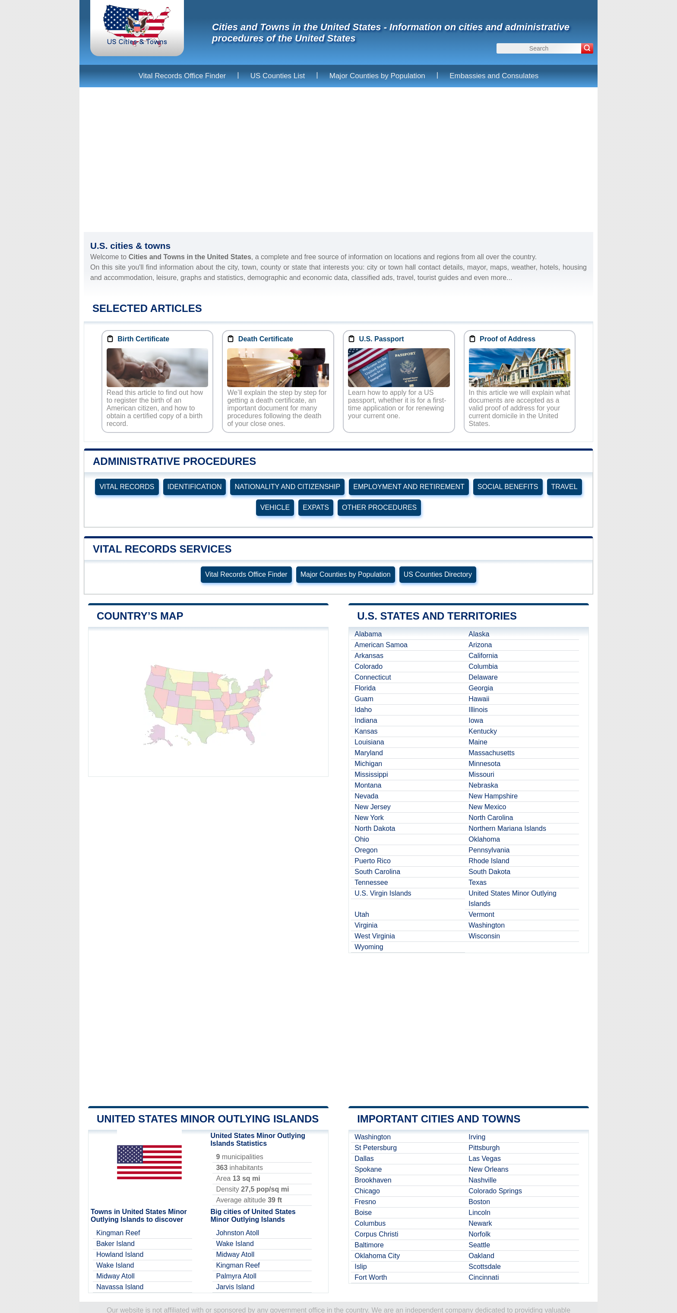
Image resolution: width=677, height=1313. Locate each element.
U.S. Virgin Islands (382, 893)
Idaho (363, 709)
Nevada (366, 796)
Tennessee (371, 882)
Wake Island (115, 1265)
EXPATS (316, 507)
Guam (363, 699)
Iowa (475, 720)
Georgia (480, 688)
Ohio (361, 839)
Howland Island (119, 1254)
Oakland (481, 1255)
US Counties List (277, 76)
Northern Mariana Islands (507, 828)
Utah (361, 914)
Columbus (370, 1223)
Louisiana (369, 742)
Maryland (368, 753)
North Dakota (374, 828)
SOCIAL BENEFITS (508, 486)
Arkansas (368, 655)
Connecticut (372, 677)
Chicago (367, 1191)
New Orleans (488, 1169)
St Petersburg (375, 1147)
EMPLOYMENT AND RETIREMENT (409, 486)
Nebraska (483, 785)
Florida (365, 688)
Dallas (363, 1158)
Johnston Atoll (237, 1233)
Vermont (481, 914)
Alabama (368, 634)
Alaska (478, 634)
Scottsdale (484, 1266)
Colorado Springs (495, 1191)
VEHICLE (275, 507)
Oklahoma (484, 839)
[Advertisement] (338, 159)
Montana (367, 785)
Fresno (365, 1201)
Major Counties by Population (377, 76)
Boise (363, 1212)
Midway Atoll (115, 1276)
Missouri (481, 774)
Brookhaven (372, 1180)
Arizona (480, 645)
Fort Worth (370, 1277)
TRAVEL (564, 486)
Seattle (479, 1245)
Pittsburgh (484, 1147)
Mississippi (371, 774)
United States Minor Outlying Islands (512, 898)
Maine (477, 742)
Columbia (483, 666)
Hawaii (478, 699)
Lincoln (479, 1212)
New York (369, 817)
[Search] (587, 48)
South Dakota (489, 871)
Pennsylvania (488, 850)
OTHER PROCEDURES (379, 507)
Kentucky (482, 731)
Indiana (365, 720)
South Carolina (377, 871)
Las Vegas (484, 1158)
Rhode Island (488, 861)
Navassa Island (119, 1287)
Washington (486, 925)
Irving (476, 1137)
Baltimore (369, 1245)
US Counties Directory (438, 574)
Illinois (477, 709)
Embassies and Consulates (493, 76)
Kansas (365, 731)
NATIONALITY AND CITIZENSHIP (287, 486)
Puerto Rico (372, 861)
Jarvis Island (235, 1287)
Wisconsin (484, 936)
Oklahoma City (377, 1255)
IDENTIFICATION (195, 486)
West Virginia (374, 936)
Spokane (368, 1169)
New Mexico (487, 807)
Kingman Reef (118, 1233)
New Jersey (372, 807)
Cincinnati (483, 1277)
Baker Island (115, 1243)
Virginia (365, 925)
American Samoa (381, 645)
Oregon (365, 850)
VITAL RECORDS (126, 486)
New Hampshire (493, 796)
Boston (479, 1201)
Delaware (483, 677)
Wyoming (368, 947)
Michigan (368, 763)
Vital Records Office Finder (182, 76)
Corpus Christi (376, 1234)
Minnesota (484, 763)
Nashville (482, 1180)
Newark (480, 1223)
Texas (477, 882)
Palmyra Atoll (236, 1276)
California (483, 655)
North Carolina (490, 817)
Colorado (368, 666)
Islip (360, 1266)
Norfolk (479, 1234)
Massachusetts (491, 753)
